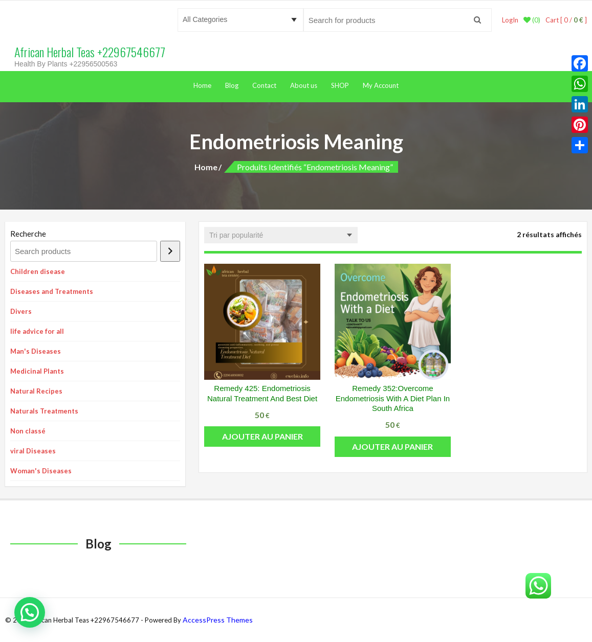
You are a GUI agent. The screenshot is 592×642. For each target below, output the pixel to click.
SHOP (340, 85)
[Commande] (281, 235)
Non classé (28, 431)
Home (202, 85)
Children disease (37, 271)
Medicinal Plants (37, 371)
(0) (531, 20)
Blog (231, 85)
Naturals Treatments (44, 411)
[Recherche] (170, 251)
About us (303, 85)
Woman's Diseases (41, 471)
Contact (264, 85)
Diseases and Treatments (51, 291)
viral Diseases (33, 451)
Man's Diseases (35, 351)
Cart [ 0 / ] (566, 20)
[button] (29, 612)
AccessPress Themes (218, 619)
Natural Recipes (36, 391)
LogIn (510, 20)
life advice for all (37, 331)
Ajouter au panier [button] (262, 436)
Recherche (28, 233)
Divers (21, 311)
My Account (381, 85)
